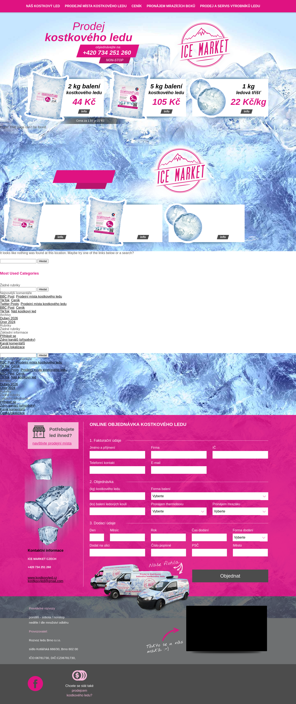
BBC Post (7, 296)
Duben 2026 (9, 318)
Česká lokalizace (12, 347)
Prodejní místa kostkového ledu (95, 6)
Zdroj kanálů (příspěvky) (17, 339)
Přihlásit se (8, 336)
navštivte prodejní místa (52, 443)
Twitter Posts (9, 304)
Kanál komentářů (12, 343)
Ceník (137, 6)
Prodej (88, 32)
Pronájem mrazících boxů (171, 6)
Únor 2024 (7, 322)
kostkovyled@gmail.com (45, 581)
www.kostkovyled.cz (42, 577)
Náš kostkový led (43, 6)
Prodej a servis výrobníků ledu (230, 6)
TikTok (4, 300)
